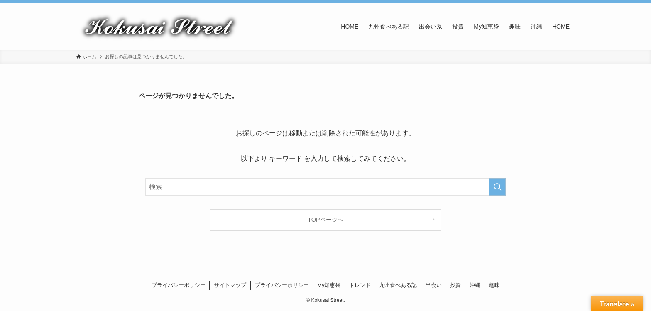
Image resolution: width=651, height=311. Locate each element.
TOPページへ (325, 219)
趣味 (494, 285)
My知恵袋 (328, 285)
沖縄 (475, 285)
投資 (455, 285)
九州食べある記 (398, 285)
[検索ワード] (325, 187)
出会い (434, 285)
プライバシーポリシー (179, 285)
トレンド (360, 285)
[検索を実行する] (497, 187)
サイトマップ (230, 285)
